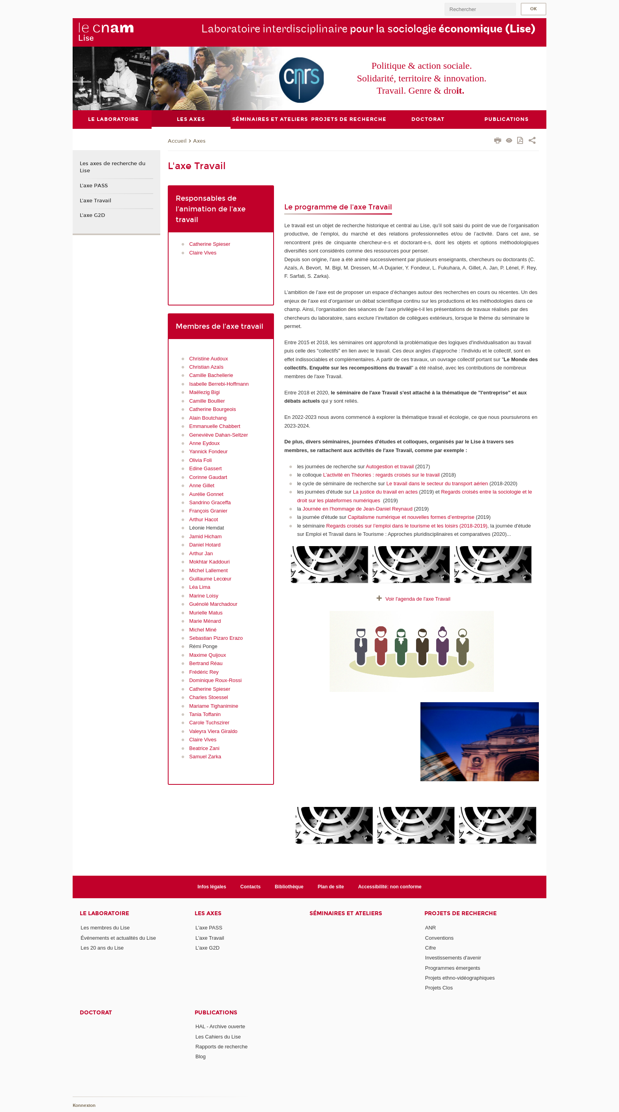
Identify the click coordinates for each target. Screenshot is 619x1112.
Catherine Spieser (209, 244)
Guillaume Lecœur (210, 579)
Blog (200, 1056)
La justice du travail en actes (385, 492)
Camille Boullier (207, 400)
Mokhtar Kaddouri (209, 562)
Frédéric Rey (203, 672)
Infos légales (211, 886)
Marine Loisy (203, 595)
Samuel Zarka (205, 757)
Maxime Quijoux (207, 655)
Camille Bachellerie (211, 375)
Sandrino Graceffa (210, 502)
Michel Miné (202, 629)
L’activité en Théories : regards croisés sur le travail (381, 475)
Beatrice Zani (205, 748)
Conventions (439, 937)
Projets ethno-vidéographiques (460, 977)
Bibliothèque (289, 886)
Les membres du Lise (105, 928)
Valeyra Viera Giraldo (213, 731)
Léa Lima (199, 587)
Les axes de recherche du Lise (112, 167)
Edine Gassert (205, 468)
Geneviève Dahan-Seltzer (218, 434)
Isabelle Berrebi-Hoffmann (219, 383)
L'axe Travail (95, 200)
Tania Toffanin (205, 714)
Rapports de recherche (221, 1047)
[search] (480, 9)
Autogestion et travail (390, 466)
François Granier (208, 511)
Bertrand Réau (206, 663)
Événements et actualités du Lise (118, 937)
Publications (216, 1012)
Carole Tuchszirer (209, 723)
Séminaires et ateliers (346, 913)
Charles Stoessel (208, 697)
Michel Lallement (208, 570)
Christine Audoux (208, 358)
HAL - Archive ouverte (220, 1026)
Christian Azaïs (206, 367)
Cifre (430, 947)
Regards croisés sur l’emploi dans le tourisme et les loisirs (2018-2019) (406, 525)
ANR (430, 928)
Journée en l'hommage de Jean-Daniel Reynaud (358, 509)
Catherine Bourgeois (212, 409)
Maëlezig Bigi (204, 392)
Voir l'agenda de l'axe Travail (417, 599)
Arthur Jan (201, 553)
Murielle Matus (206, 612)
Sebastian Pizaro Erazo (216, 638)
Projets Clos (439, 988)
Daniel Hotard (205, 545)
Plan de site (331, 886)
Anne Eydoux (204, 443)
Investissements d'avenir (453, 958)
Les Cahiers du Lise (218, 1036)
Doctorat (96, 1012)
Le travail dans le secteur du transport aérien (437, 483)
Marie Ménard (205, 621)
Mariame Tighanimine (213, 706)
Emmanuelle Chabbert (214, 426)
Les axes (208, 913)
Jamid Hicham (205, 536)
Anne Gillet (201, 485)
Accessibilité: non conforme (390, 886)
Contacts (250, 886)
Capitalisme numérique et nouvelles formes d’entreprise (412, 517)
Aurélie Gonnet (206, 494)
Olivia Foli (200, 460)
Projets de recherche (460, 913)
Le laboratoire (104, 913)
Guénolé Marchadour (213, 604)
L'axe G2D (92, 215)
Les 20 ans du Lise (102, 947)
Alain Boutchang (208, 417)
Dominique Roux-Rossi (215, 680)
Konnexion (84, 1105)
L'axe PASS (94, 185)
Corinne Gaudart (208, 477)
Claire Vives (202, 252)
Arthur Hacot (203, 519)
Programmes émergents (452, 968)
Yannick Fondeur (208, 451)
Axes (199, 141)
